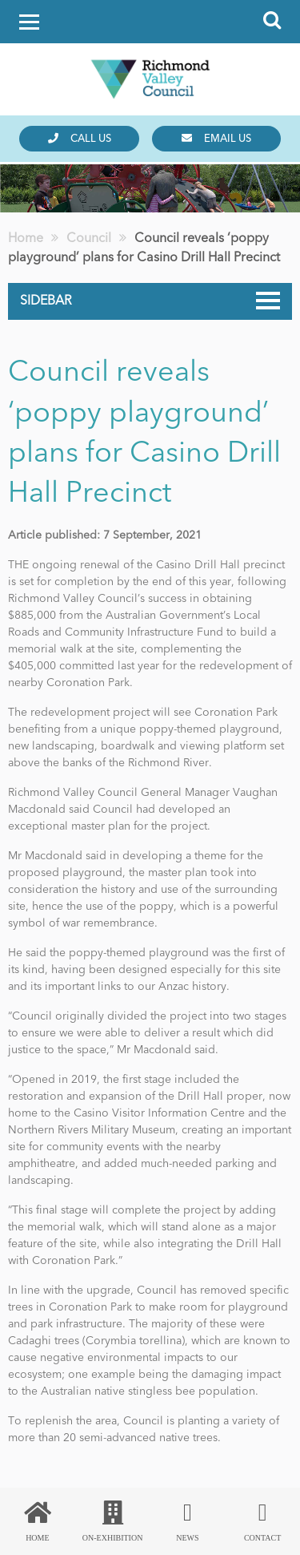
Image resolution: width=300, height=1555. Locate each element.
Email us (216, 138)
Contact (262, 1521)
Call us (79, 138)
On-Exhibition (113, 1521)
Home (37, 1521)
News (188, 1521)
